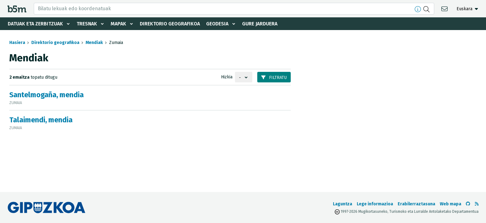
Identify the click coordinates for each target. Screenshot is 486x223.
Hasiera (17, 42)
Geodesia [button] (219, 24)
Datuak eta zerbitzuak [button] (35, 24)
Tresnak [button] (87, 24)
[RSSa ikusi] (477, 204)
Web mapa (450, 204)
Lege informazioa (375, 204)
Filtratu (274, 77)
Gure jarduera (261, 24)
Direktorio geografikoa (170, 24)
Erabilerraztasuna (416, 204)
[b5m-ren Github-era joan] (468, 204)
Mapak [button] (118, 24)
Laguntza (342, 204)
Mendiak (94, 42)
